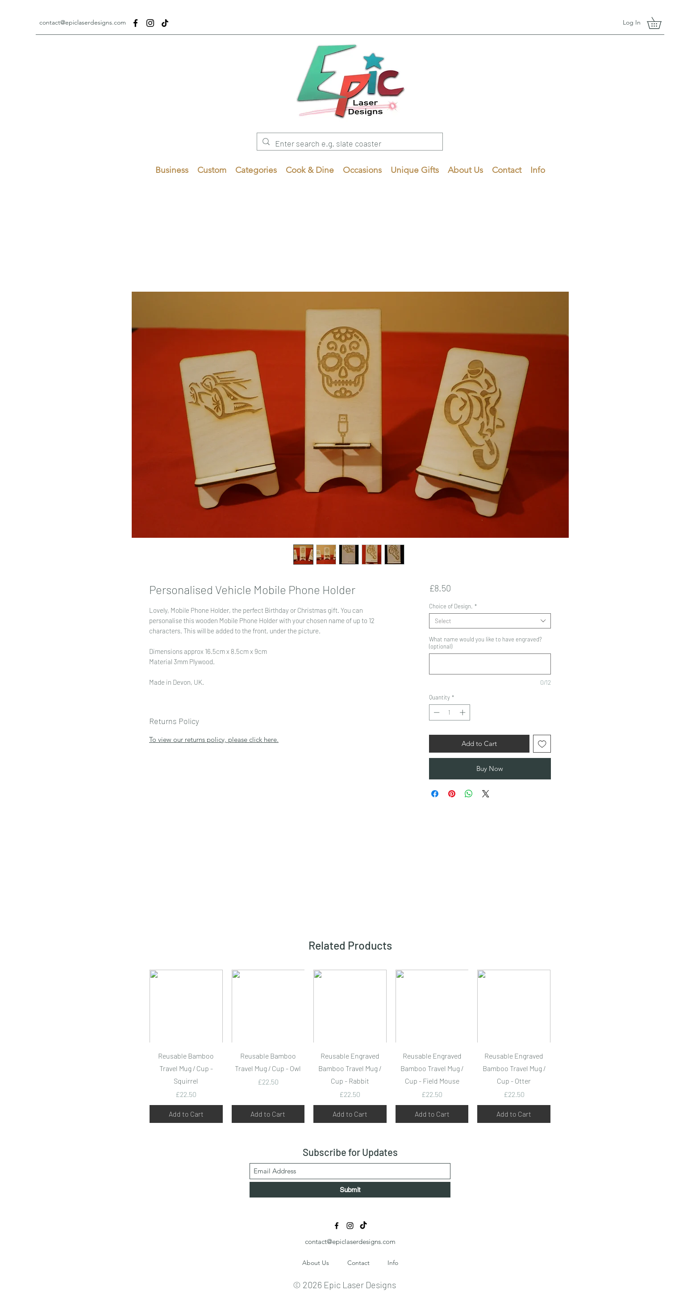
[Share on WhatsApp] (468, 793)
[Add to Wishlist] (542, 744)
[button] (660, 23)
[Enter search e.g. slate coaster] (349, 144)
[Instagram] (150, 23)
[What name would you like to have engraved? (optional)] (489, 663)
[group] (350, 1046)
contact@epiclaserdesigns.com (82, 22)
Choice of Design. (453, 606)
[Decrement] (435, 712)
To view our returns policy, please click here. (214, 739)
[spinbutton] (449, 712)
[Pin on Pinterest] (451, 793)
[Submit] (350, 1190)
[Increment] (463, 712)
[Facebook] (135, 23)
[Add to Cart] (186, 1114)
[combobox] (490, 620)
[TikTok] (165, 23)
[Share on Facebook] (434, 793)
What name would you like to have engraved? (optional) (485, 643)
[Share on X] (485, 793)
